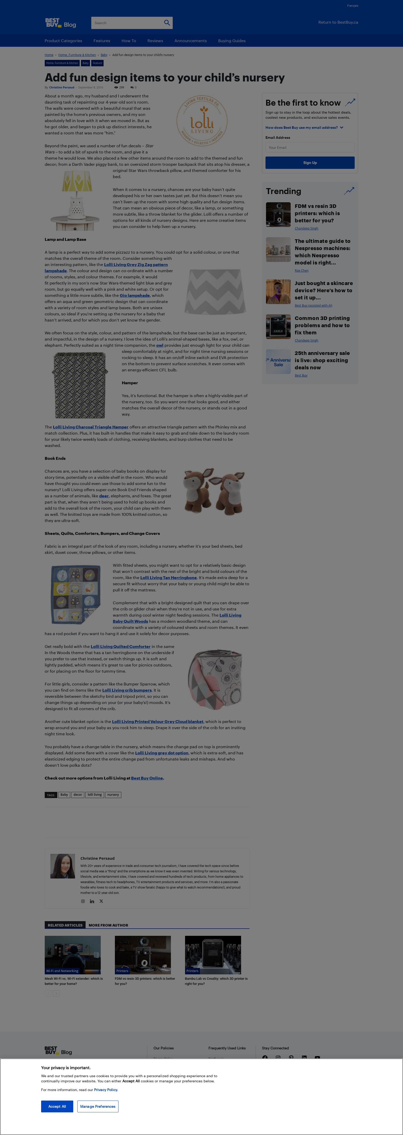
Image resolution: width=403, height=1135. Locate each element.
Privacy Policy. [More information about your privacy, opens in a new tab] (106, 1089)
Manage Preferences (98, 1106)
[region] (201, 1096)
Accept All (57, 1106)
